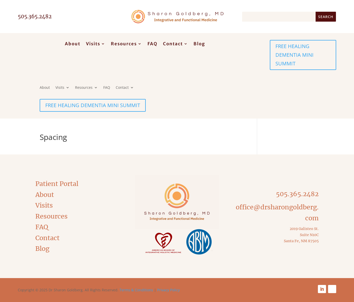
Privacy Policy (168, 289)
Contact (173, 44)
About (72, 44)
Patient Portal (56, 184)
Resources (124, 44)
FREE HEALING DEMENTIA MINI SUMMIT (294, 55)
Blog (199, 44)
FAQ (152, 44)
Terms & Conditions (136, 289)
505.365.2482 (297, 194)
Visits (93, 44)
